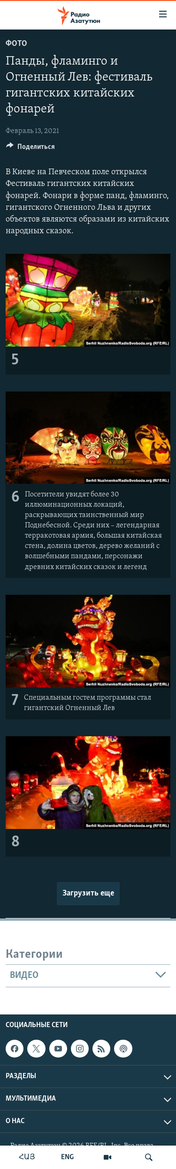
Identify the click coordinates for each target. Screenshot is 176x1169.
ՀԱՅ (27, 1157)
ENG (67, 1157)
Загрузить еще (88, 893)
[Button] (30, 149)
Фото (16, 43)
